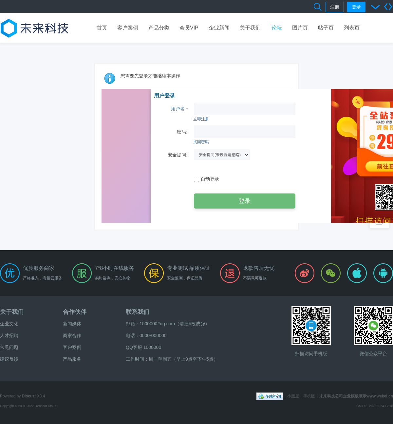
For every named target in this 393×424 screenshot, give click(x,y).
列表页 (352, 27)
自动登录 (206, 179)
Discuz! (29, 396)
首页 (102, 27)
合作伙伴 (74, 312)
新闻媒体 (72, 323)
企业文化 (9, 323)
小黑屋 (293, 396)
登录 (356, 7)
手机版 (309, 396)
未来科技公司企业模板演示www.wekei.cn (356, 396)
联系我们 (137, 312)
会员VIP (188, 27)
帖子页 (326, 27)
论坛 (276, 27)
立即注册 (201, 119)
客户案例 (127, 27)
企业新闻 (219, 27)
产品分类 (158, 27)
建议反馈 (9, 359)
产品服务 (72, 359)
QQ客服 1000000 (143, 347)
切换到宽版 (388, 6)
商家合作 (72, 335)
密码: (182, 131)
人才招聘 (9, 335)
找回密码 (201, 142)
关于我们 (250, 27)
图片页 (300, 27)
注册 (334, 7)
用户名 (178, 108)
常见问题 (9, 347)
